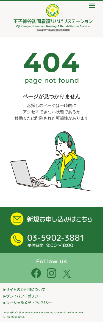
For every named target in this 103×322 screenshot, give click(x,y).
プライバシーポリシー (24, 296)
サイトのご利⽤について (25, 289)
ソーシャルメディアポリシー (29, 302)
